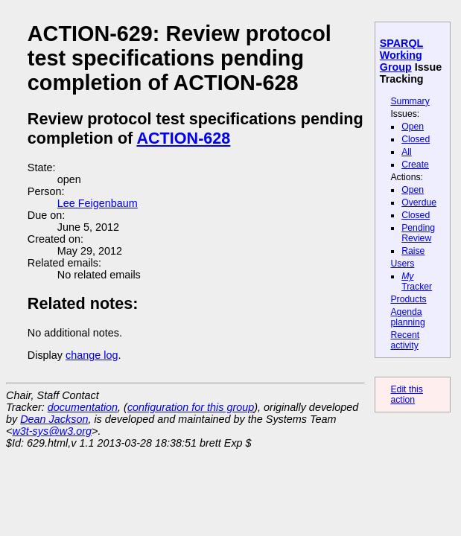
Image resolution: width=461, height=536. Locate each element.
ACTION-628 (183, 138)
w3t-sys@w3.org (52, 431)
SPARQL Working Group (402, 55)
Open (412, 126)
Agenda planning (407, 317)
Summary (409, 101)
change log (92, 355)
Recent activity (404, 340)
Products (408, 299)
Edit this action (406, 394)
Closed (415, 139)
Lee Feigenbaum (97, 203)
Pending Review (418, 233)
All (406, 152)
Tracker (416, 281)
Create (415, 164)
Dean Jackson (54, 419)
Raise (413, 251)
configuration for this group (190, 407)
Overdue (418, 202)
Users (402, 263)
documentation (83, 407)
